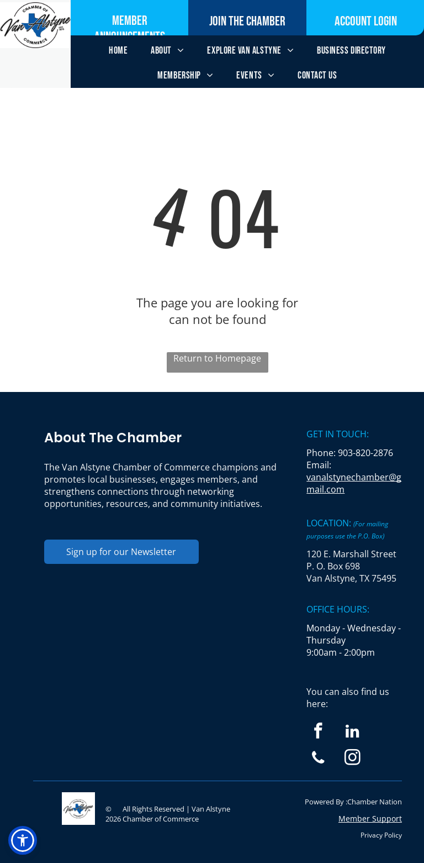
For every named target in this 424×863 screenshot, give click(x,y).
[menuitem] (118, 50)
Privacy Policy (381, 835)
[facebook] (318, 732)
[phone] (318, 759)
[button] (22, 840)
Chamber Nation (374, 802)
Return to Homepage (217, 358)
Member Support (370, 818)
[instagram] (352, 759)
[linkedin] (352, 732)
